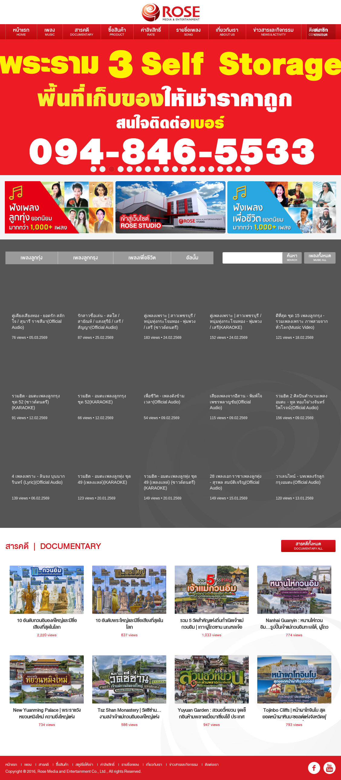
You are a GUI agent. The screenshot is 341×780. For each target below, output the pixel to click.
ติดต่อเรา (212, 764)
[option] (170, 107)
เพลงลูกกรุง (85, 258)
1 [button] (93, 169)
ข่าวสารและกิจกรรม (273, 31)
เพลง (49, 31)
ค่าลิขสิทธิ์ (151, 31)
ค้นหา (292, 257)
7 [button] (148, 169)
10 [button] (175, 169)
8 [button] (157, 169)
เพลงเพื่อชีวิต (142, 258)
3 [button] (112, 169)
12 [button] (193, 169)
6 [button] (139, 169)
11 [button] (184, 169)
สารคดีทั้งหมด (308, 546)
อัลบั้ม (192, 258)
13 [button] (202, 169)
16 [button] (229, 169)
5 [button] (130, 169)
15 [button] (220, 169)
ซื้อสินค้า (117, 31)
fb (314, 768)
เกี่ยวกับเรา (227, 31)
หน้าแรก (21, 31)
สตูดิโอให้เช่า (84, 764)
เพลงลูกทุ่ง (32, 258)
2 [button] (102, 169)
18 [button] (248, 169)
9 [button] (166, 169)
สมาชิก (321, 31)
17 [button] (238, 169)
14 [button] (211, 169)
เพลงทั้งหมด (320, 257)
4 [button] (121, 169)
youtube (329, 768)
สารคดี (81, 31)
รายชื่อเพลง (188, 31)
